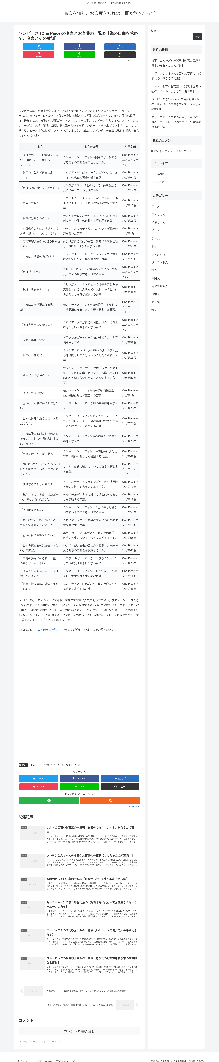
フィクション (159, 254)
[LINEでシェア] (110, 46)
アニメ (23, 757)
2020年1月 (158, 182)
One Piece (36, 757)
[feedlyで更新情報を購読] (49, 792)
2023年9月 (158, 174)
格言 (154, 310)
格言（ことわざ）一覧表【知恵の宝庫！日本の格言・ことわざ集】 (176, 63)
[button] (130, 46)
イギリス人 (158, 222)
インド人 (156, 230)
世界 (154, 270)
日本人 (155, 294)
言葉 (78, 757)
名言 (69, 757)
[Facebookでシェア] (49, 46)
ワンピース (50, 757)
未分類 (155, 302)
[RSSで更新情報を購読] (110, 792)
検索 (153, 30)
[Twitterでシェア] (28, 46)
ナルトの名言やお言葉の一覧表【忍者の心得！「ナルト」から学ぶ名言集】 (176, 89)
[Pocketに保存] (89, 46)
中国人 (155, 278)
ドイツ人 (156, 246)
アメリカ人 (158, 214)
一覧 (61, 757)
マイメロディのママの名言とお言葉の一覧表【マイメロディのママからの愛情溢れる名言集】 (176, 122)
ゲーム (155, 238)
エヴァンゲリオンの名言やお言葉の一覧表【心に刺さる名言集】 (176, 76)
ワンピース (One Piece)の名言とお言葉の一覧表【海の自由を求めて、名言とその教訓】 (176, 104)
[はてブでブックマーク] (69, 46)
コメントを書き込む (79, 1028)
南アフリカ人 (159, 286)
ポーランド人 (159, 262)
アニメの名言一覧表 (47, 621)
